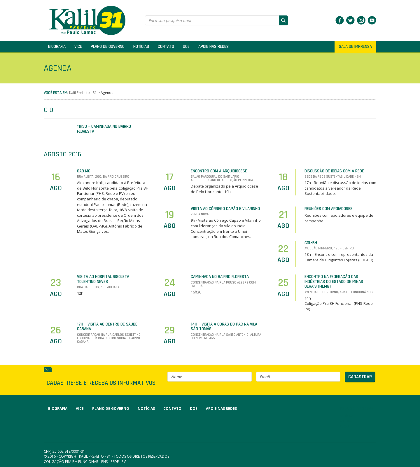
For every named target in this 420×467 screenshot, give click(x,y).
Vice (78, 46)
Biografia (57, 46)
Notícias (141, 46)
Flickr (344, 426)
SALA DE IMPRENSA (355, 46)
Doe (186, 46)
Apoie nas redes (213, 46)
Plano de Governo (108, 46)
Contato (166, 46)
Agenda (346, 421)
